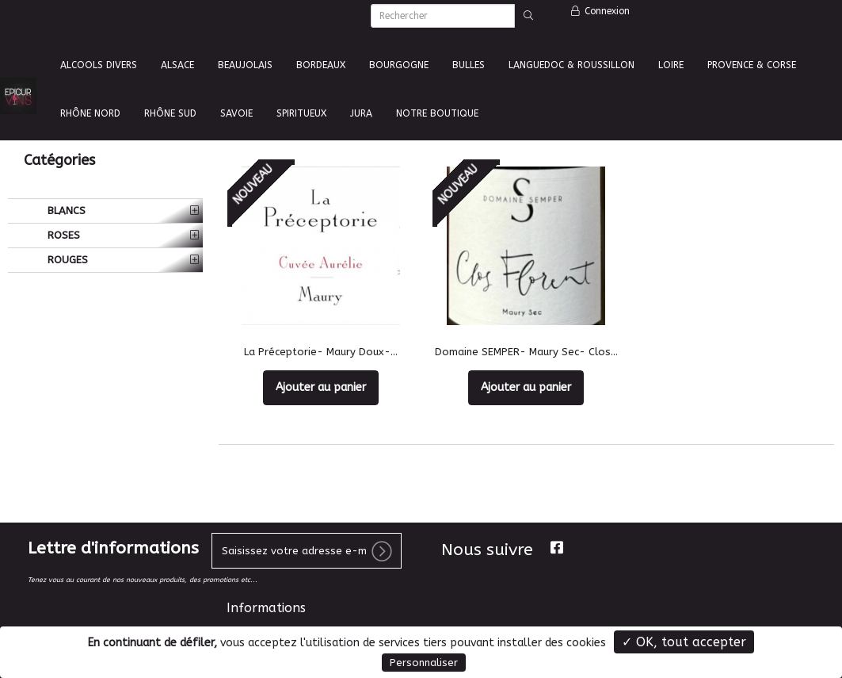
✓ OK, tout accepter (684, 641)
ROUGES (66, 260)
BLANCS (65, 210)
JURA (361, 113)
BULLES (468, 65)
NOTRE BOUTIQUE (437, 113)
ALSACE (177, 65)
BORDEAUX (320, 65)
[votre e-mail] (306, 551)
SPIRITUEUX (301, 113)
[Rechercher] (443, 16)
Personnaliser (424, 662)
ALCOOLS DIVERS (98, 65)
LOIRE (671, 65)
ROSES (62, 235)
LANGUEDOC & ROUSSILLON (571, 65)
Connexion (600, 11)
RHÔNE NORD (90, 113)
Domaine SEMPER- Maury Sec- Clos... (526, 352)
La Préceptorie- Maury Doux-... (321, 352)
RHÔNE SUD (170, 113)
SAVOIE (236, 113)
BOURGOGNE (399, 65)
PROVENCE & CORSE (751, 65)
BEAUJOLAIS (245, 65)
